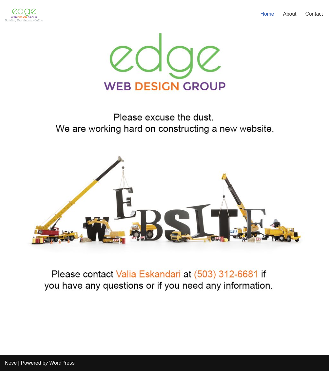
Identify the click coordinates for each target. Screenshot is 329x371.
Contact (314, 14)
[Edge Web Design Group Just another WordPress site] (24, 14)
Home (267, 14)
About (289, 14)
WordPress (61, 363)
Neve (11, 363)
